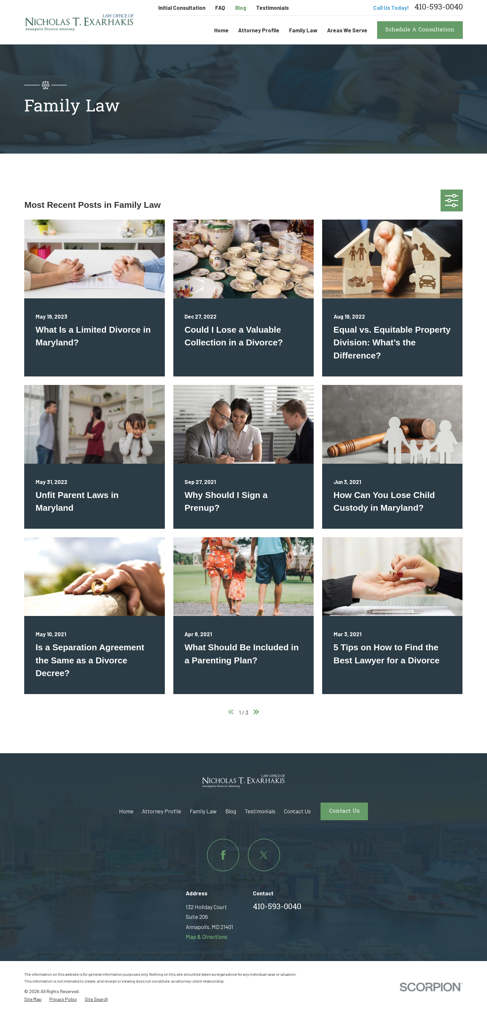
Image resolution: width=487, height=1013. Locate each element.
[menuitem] (33, 999)
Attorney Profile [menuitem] (258, 30)
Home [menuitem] (221, 30)
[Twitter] (264, 855)
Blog (240, 7)
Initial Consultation (181, 7)
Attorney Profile (161, 811)
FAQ (220, 7)
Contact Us (297, 811)
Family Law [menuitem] (303, 30)
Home (126, 811)
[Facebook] (223, 855)
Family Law (203, 811)
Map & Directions (206, 936)
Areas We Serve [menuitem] (347, 30)
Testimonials (272, 7)
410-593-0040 (438, 8)
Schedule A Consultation (419, 30)
